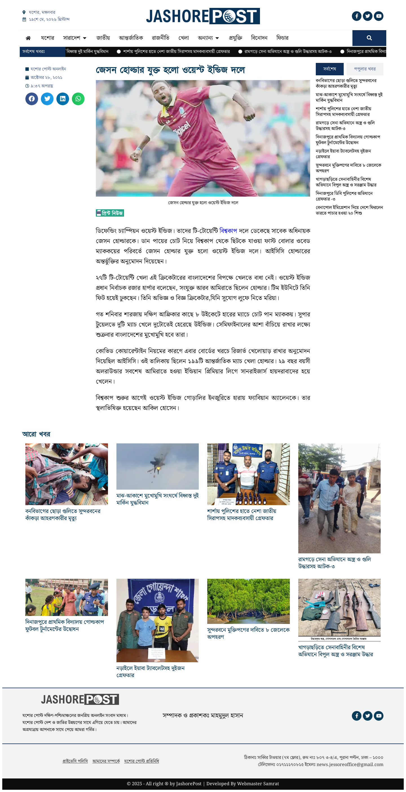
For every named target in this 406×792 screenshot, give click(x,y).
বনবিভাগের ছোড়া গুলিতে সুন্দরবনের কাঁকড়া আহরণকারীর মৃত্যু (346, 83)
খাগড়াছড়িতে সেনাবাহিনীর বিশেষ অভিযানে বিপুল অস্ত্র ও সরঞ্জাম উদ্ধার (346, 182)
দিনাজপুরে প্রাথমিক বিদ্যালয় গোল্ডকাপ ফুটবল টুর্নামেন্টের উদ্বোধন (348, 140)
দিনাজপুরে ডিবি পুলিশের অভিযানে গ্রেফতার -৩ (344, 196)
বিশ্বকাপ (228, 231)
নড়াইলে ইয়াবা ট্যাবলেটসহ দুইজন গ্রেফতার (343, 154)
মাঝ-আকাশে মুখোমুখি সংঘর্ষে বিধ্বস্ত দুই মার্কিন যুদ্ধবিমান (349, 97)
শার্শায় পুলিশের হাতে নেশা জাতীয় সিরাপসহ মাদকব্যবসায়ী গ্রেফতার (343, 111)
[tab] (330, 69)
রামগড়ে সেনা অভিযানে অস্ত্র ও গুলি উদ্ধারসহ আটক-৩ (345, 126)
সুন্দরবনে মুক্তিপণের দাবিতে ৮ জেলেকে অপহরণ (348, 168)
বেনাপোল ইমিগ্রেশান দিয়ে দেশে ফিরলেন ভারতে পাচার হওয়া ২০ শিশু (349, 210)
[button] (31, 99)
